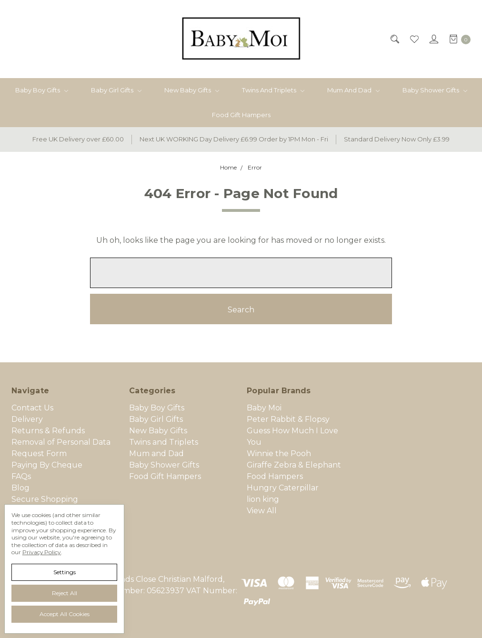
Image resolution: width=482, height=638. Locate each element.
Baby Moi (264, 407)
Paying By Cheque (46, 464)
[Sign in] (433, 39)
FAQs (21, 476)
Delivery (27, 419)
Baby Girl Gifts (116, 90)
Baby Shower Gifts (434, 90)
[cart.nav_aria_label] (457, 39)
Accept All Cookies (65, 614)
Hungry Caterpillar (283, 487)
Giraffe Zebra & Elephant (294, 464)
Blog (20, 487)
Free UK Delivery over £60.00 (78, 139)
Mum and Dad (353, 90)
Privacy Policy (41, 552)
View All (262, 510)
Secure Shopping (44, 499)
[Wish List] (413, 39)
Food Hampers (275, 476)
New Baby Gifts (191, 90)
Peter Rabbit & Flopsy (288, 419)
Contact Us (32, 407)
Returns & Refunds (48, 430)
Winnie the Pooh (279, 453)
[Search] (394, 39)
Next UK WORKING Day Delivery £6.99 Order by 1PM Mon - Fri (234, 139)
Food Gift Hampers (241, 115)
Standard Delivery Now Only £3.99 (397, 139)
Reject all (64, 593)
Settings (64, 572)
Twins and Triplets (273, 90)
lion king (263, 499)
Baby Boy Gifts (41, 90)
